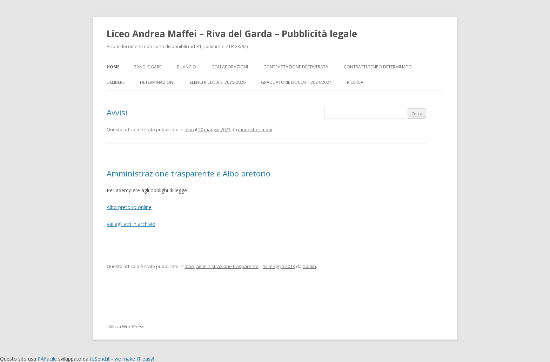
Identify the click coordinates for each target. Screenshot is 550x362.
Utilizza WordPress (125, 327)
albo (189, 129)
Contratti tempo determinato (378, 67)
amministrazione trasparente (227, 266)
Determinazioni (157, 82)
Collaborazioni (230, 67)
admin (309, 266)
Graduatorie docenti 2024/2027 (296, 82)
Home (113, 67)
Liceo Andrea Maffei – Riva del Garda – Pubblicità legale (232, 33)
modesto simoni (255, 129)
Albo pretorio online (129, 207)
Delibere (116, 82)
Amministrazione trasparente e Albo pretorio (188, 173)
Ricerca (355, 82)
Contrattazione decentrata (295, 67)
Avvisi (117, 112)
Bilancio (186, 67)
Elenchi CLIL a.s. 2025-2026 (218, 82)
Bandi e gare (147, 67)
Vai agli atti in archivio (131, 224)
